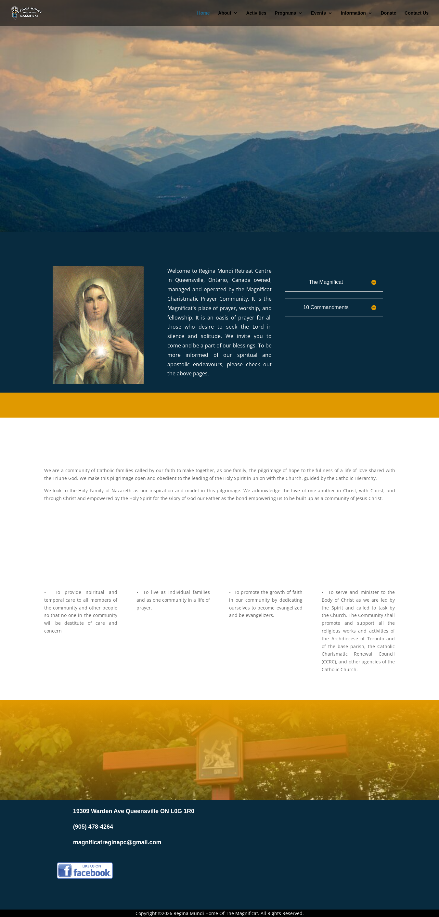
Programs (285, 13)
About (224, 13)
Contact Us (417, 13)
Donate (388, 13)
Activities (256, 13)
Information (353, 13)
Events (318, 13)
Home (203, 13)
